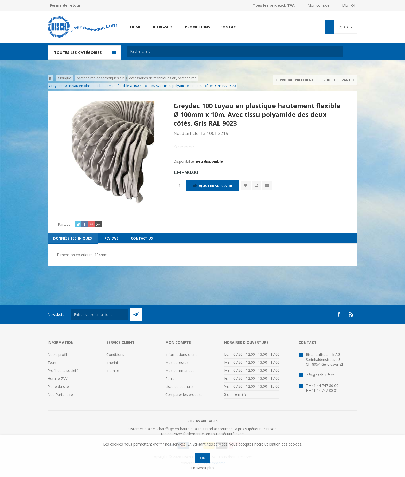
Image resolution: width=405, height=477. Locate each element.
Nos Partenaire (60, 394)
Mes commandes (179, 370)
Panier (170, 378)
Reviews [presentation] (111, 238)
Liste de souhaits (179, 386)
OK (202, 458)
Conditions (115, 354)
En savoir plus (202, 467)
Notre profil (57, 354)
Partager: (65, 224)
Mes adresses (177, 362)
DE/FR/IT (349, 5)
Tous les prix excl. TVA (274, 5)
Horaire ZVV (57, 378)
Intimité (112, 370)
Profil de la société (63, 370)
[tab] (73, 238)
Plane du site (58, 386)
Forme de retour (65, 5)
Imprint (112, 362)
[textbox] (235, 51)
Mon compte (318, 5)
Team (52, 362)
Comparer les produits (183, 394)
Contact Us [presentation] (142, 238)
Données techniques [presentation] (72, 238)
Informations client (181, 354)
